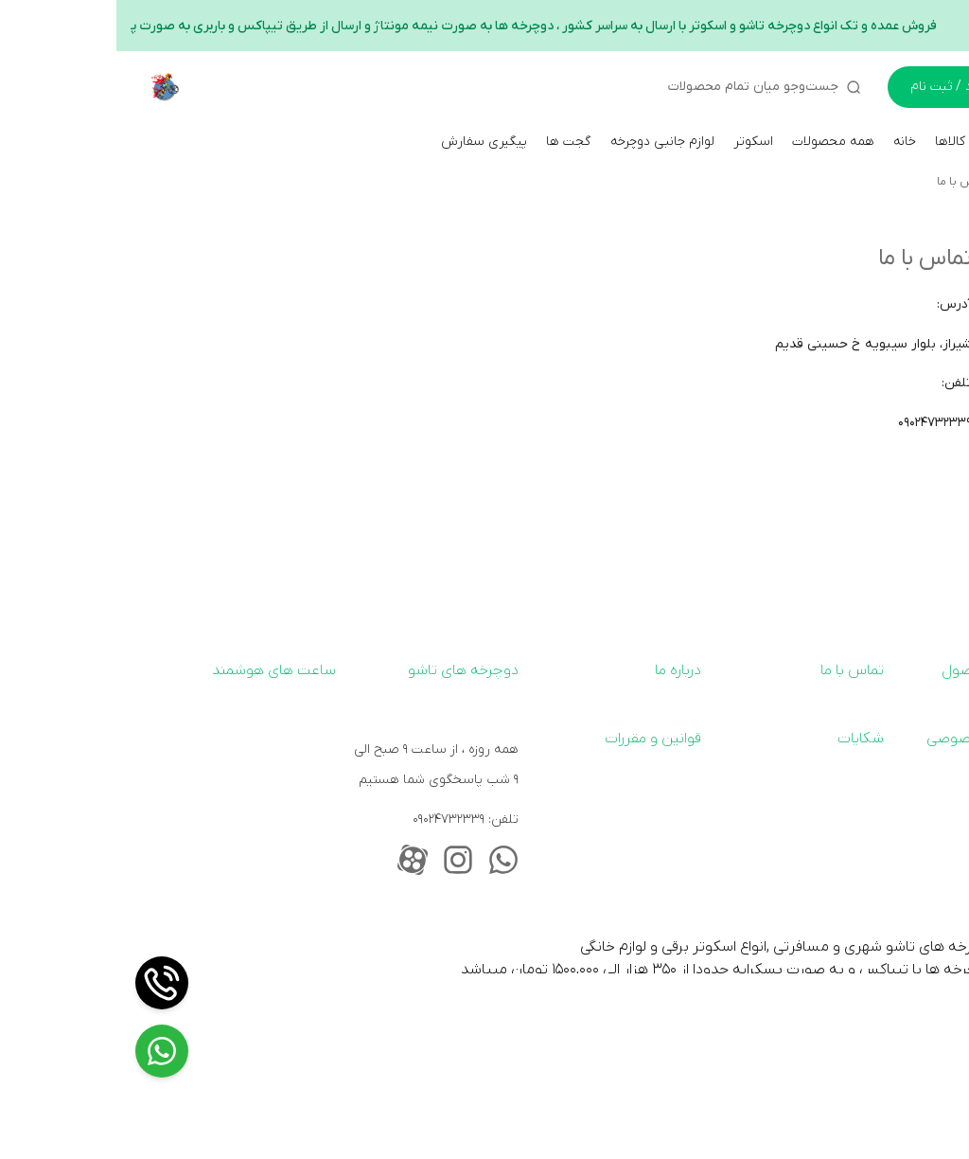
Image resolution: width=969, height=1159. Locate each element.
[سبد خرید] (921, 87)
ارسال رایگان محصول (887, 670)
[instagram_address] (341, 860)
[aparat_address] (296, 860)
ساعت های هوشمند (158, 670)
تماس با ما (846, 181)
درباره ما (561, 670)
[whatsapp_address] (387, 860)
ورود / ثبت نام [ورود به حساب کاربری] (834, 87)
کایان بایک (925, 181)
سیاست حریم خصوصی (880, 738)
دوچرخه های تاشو (346, 670)
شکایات (744, 738)
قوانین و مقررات (536, 738)
